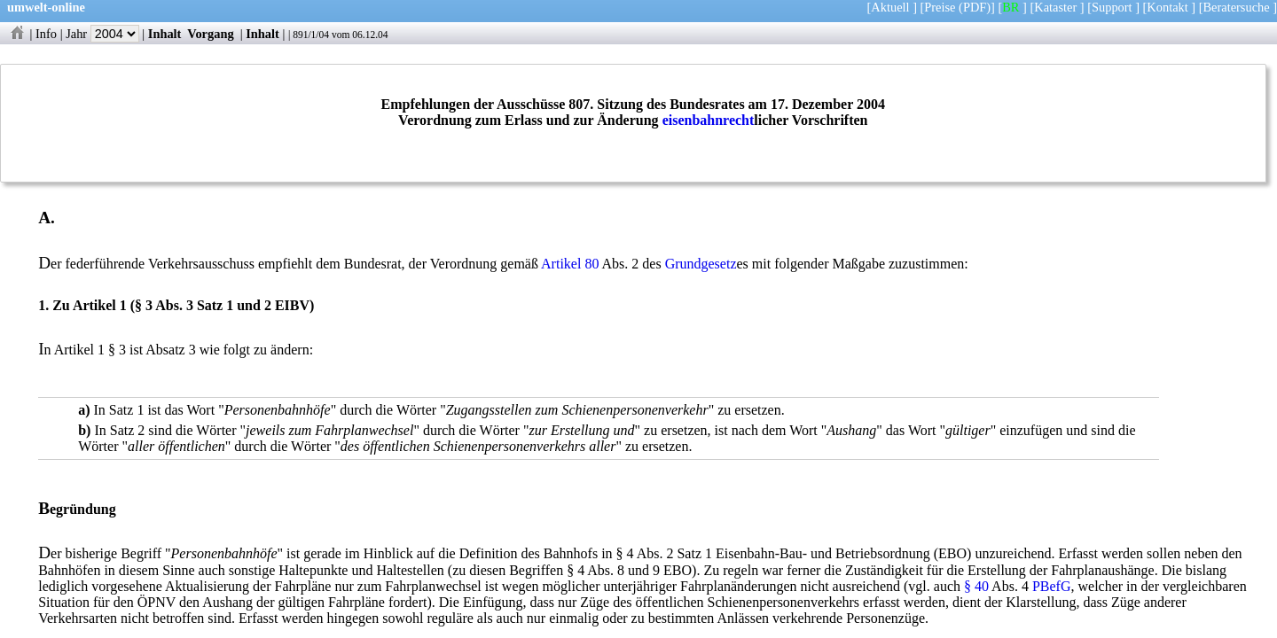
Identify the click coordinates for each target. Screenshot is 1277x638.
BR (1010, 7)
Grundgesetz (701, 263)
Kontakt (1167, 7)
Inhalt (165, 34)
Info (46, 34)
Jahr (102, 34)
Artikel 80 (570, 263)
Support (1112, 7)
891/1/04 (311, 34)
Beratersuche (1236, 7)
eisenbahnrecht (708, 120)
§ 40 (976, 586)
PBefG (1051, 586)
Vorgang (210, 34)
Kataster (1055, 7)
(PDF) (975, 7)
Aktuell (890, 7)
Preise (939, 7)
